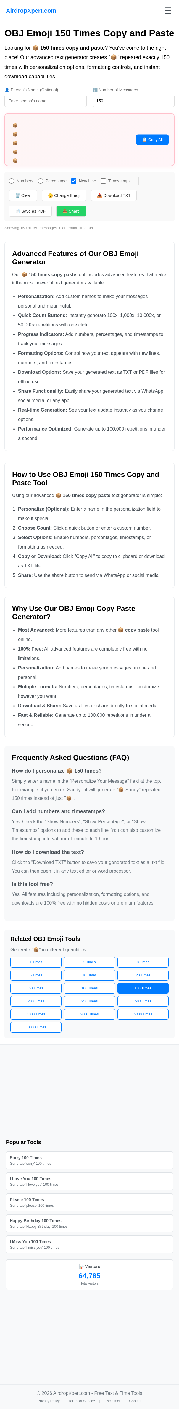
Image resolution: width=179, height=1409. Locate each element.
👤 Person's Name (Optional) (31, 90)
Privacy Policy (49, 1401)
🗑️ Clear (23, 195)
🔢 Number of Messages (115, 90)
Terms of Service (82, 1401)
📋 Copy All (152, 139)
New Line (83, 181)
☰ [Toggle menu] (168, 10)
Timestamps (116, 181)
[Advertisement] (89, 1092)
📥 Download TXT (113, 195)
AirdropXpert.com (31, 10)
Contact (135, 1401)
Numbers (21, 181)
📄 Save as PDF (30, 211)
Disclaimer (112, 1401)
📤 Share (71, 211)
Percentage (52, 181)
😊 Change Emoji (64, 195)
